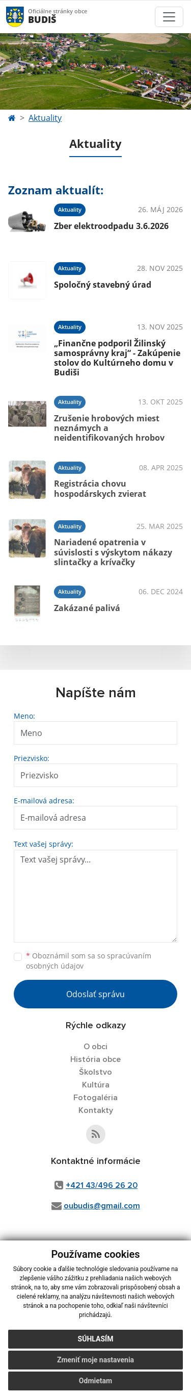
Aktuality (45, 117)
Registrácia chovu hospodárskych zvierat (100, 488)
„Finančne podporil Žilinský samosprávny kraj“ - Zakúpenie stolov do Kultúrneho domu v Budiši (117, 358)
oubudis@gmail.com (102, 1206)
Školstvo (95, 1072)
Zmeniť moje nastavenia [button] (95, 1360)
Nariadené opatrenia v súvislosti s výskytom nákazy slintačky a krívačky (113, 552)
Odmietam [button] (95, 1381)
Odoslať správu (95, 994)
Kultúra (96, 1085)
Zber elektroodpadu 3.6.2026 (111, 226)
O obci (95, 1047)
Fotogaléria (95, 1098)
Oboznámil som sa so (88, 961)
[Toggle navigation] (169, 17)
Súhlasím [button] (96, 1339)
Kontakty (95, 1110)
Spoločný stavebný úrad (102, 284)
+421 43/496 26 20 (102, 1185)
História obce (95, 1059)
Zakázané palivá (87, 608)
